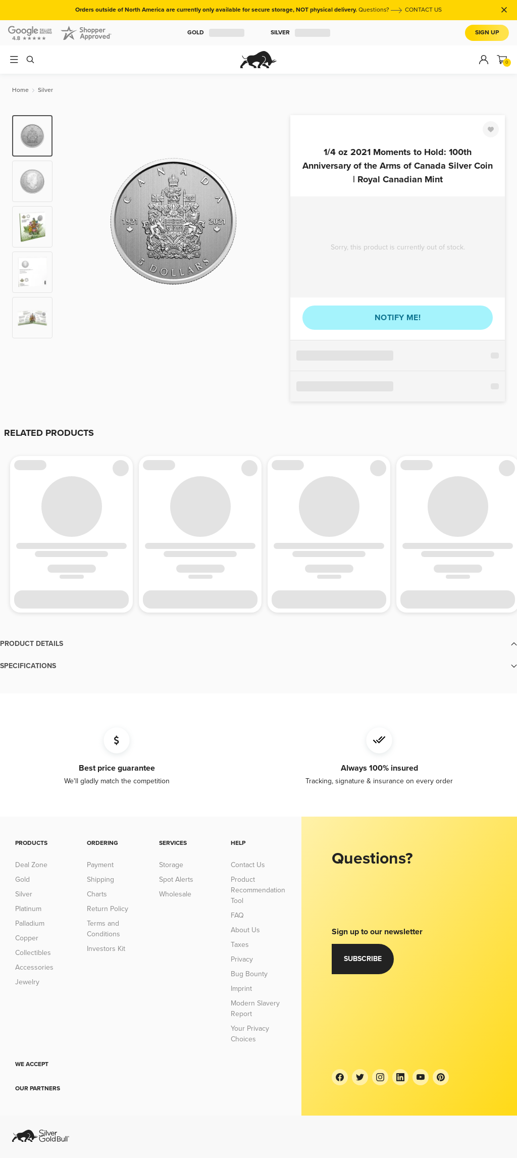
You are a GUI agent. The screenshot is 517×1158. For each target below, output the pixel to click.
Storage (171, 865)
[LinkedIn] (400, 1077)
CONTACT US (423, 10)
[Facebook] (340, 1077)
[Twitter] (360, 1077)
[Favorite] (491, 129)
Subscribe (363, 958)
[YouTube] (420, 1077)
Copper (26, 938)
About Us (245, 930)
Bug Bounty (249, 974)
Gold (215, 33)
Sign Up (487, 32)
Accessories (34, 967)
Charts (97, 894)
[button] (258, 644)
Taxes (240, 944)
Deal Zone (31, 865)
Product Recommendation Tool (258, 890)
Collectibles (33, 952)
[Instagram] (380, 1077)
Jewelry (27, 982)
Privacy (242, 959)
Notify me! (398, 318)
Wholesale (175, 894)
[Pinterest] (441, 1077)
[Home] (20, 90)
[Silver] (45, 90)
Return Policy (107, 908)
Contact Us (248, 865)
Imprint (241, 988)
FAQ (237, 915)
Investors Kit (106, 948)
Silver (300, 33)
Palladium (29, 923)
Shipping (100, 879)
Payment (100, 865)
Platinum (28, 908)
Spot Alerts (176, 879)
